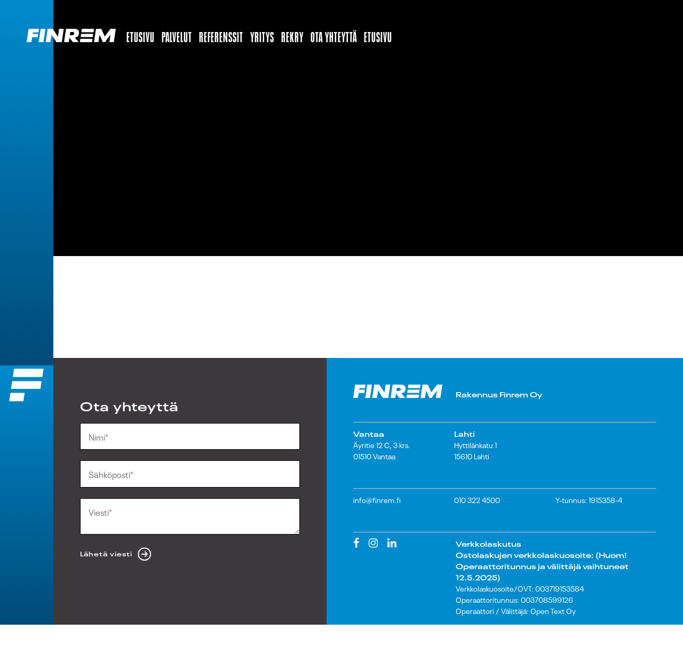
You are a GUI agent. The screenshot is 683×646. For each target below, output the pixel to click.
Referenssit (221, 35)
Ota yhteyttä (334, 35)
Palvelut (177, 35)
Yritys (262, 35)
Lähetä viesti (106, 553)
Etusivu (140, 35)
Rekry (292, 35)
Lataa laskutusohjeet (498, 633)
